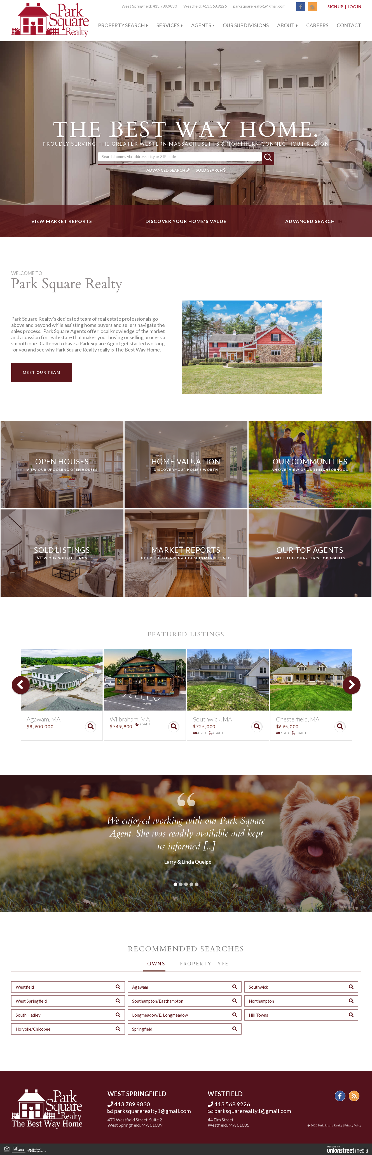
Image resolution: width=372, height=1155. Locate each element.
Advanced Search (165, 170)
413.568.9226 (215, 6)
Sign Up (335, 6)
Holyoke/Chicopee (33, 1028)
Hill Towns (258, 1014)
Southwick (258, 986)
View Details (90, 726)
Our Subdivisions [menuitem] (246, 25)
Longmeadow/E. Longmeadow (160, 1014)
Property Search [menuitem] (121, 25)
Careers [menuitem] (317, 25)
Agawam (140, 986)
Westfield (25, 986)
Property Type (203, 964)
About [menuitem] (285, 25)
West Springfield (31, 1000)
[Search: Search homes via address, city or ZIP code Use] (180, 156)
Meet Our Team (41, 372)
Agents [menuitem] (201, 25)
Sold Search (209, 170)
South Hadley (28, 1014)
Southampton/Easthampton (157, 1000)
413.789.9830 (165, 6)
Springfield (142, 1028)
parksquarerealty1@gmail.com (259, 6)
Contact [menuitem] (349, 25)
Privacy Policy (352, 1125)
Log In (354, 6)
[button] (268, 158)
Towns (154, 964)
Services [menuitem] (167, 25)
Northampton (261, 1000)
